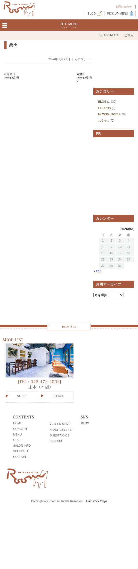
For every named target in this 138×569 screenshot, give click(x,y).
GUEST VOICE (59, 435)
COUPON (104, 108)
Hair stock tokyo (96, 501)
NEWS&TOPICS (109, 114)
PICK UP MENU (117, 13)
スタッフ (104, 120)
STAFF (17, 440)
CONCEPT (20, 429)
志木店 (128, 35)
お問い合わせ (124, 6)
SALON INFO (22, 445)
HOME (17, 423)
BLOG (92, 13)
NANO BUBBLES (60, 430)
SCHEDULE (21, 451)
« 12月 (97, 271)
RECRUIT (55, 441)
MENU (17, 434)
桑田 (13, 44)
